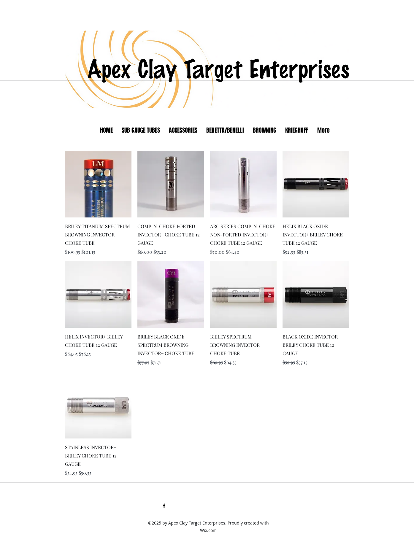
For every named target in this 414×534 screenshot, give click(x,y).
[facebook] (164, 506)
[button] (225, 130)
